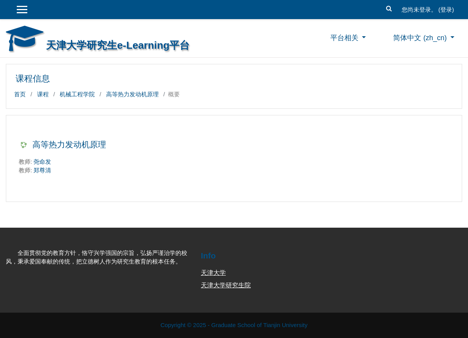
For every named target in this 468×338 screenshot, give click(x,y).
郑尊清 (42, 170)
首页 (20, 94)
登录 (446, 9)
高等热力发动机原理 (132, 94)
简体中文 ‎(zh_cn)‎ (420, 38)
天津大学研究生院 (226, 285)
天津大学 (213, 272)
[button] (389, 7)
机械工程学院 (77, 94)
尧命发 (42, 161)
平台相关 (345, 38)
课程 (43, 94)
